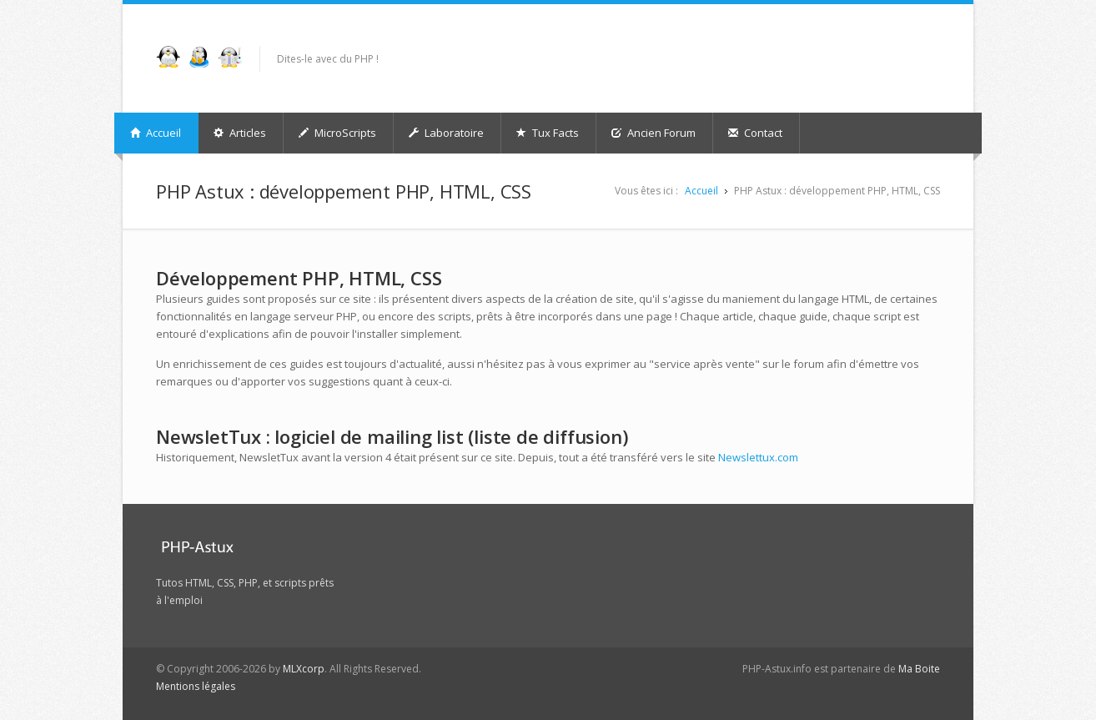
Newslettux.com (758, 457)
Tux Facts (547, 132)
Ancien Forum (653, 132)
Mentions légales (195, 686)
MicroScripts (337, 132)
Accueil (155, 132)
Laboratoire (446, 132)
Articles (240, 132)
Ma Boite (919, 669)
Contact (755, 132)
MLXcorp (303, 669)
